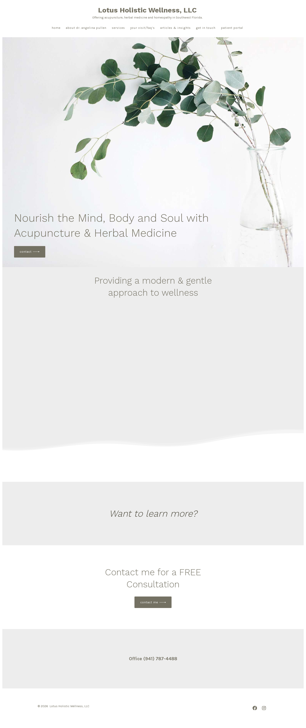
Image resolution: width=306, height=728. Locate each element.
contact (26, 251)
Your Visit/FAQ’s (142, 28)
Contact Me (149, 602)
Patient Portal (232, 28)
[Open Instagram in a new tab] (264, 708)
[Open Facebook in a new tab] (255, 708)
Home (56, 28)
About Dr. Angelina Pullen (86, 28)
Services (118, 28)
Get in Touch (205, 28)
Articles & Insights (175, 28)
